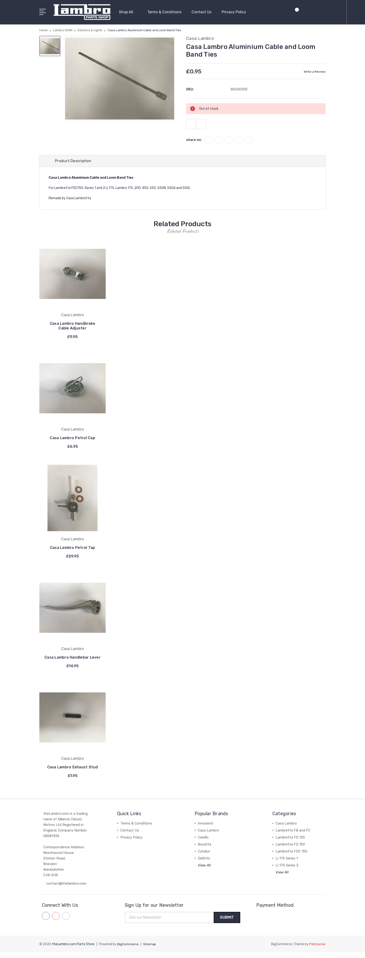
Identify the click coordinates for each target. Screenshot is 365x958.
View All (204, 871)
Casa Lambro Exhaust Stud (72, 772)
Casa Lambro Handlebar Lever (72, 660)
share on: (194, 140)
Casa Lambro (208, 836)
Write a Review (315, 71)
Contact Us (201, 12)
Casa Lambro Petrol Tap (73, 548)
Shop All (128, 12)
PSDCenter (317, 950)
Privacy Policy (234, 12)
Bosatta (204, 850)
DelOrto (204, 864)
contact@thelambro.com (66, 889)
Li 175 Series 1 (287, 864)
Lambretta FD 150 (290, 850)
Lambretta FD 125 (290, 843)
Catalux (204, 857)
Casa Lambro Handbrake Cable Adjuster (72, 326)
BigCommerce (128, 950)
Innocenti (205, 829)
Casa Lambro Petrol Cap (72, 439)
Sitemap (149, 950)
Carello (203, 843)
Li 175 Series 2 (287, 871)
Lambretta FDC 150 (291, 857)
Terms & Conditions (164, 12)
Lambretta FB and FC (293, 836)
